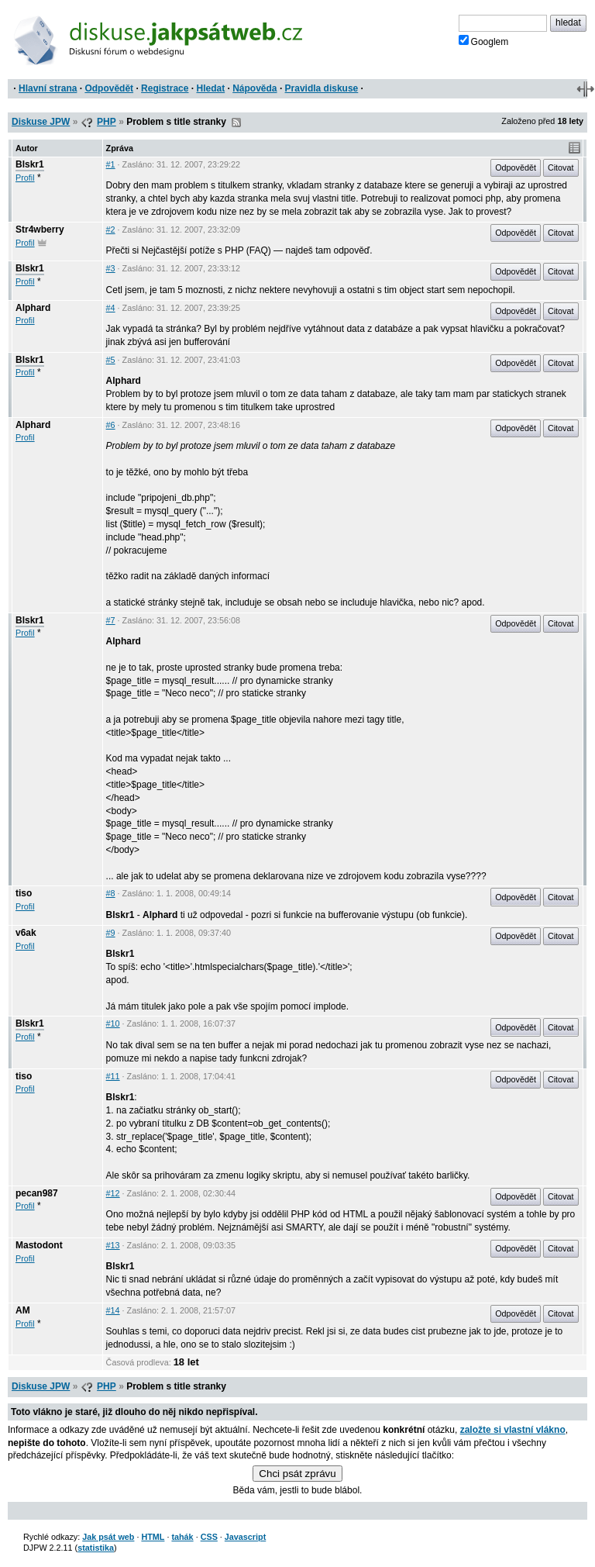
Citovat (561, 167)
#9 (110, 932)
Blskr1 (29, 164)
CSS (209, 1536)
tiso (23, 893)
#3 (110, 268)
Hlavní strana (48, 88)
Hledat (210, 88)
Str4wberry (39, 229)
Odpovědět (108, 88)
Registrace (164, 88)
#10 (113, 1023)
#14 (113, 1310)
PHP (106, 121)
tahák (182, 1536)
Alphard (32, 307)
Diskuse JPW (41, 121)
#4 (110, 307)
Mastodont (39, 1245)
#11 (113, 1076)
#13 (113, 1245)
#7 (110, 620)
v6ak (25, 932)
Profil (25, 177)
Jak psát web (108, 1536)
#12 (113, 1193)
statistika (95, 1547)
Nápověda (254, 88)
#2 (110, 229)
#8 (110, 893)
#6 (110, 425)
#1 (110, 164)
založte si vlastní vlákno (513, 1429)
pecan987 (36, 1193)
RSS (236, 122)
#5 (110, 359)
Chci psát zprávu (297, 1473)
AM (22, 1310)
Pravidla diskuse (322, 88)
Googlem (484, 41)
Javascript (245, 1536)
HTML (152, 1536)
